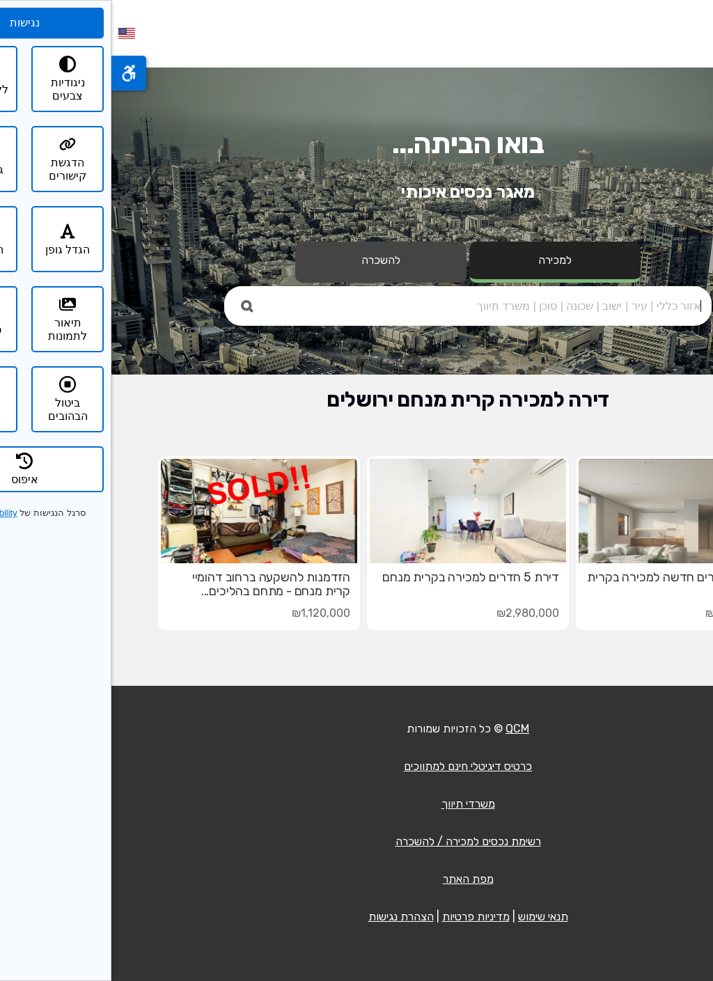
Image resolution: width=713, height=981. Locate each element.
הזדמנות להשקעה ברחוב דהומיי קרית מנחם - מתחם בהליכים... (160, 584)
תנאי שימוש (432, 916)
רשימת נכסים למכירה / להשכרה (357, 841)
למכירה (443, 260)
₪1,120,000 (209, 613)
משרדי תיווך (357, 803)
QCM (406, 728)
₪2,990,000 (625, 613)
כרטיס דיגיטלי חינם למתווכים (356, 766)
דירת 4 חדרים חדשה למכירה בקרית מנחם (566, 584)
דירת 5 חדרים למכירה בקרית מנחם (359, 577)
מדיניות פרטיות (364, 916)
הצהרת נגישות (289, 916)
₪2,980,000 (416, 613)
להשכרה (269, 260)
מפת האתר (356, 879)
